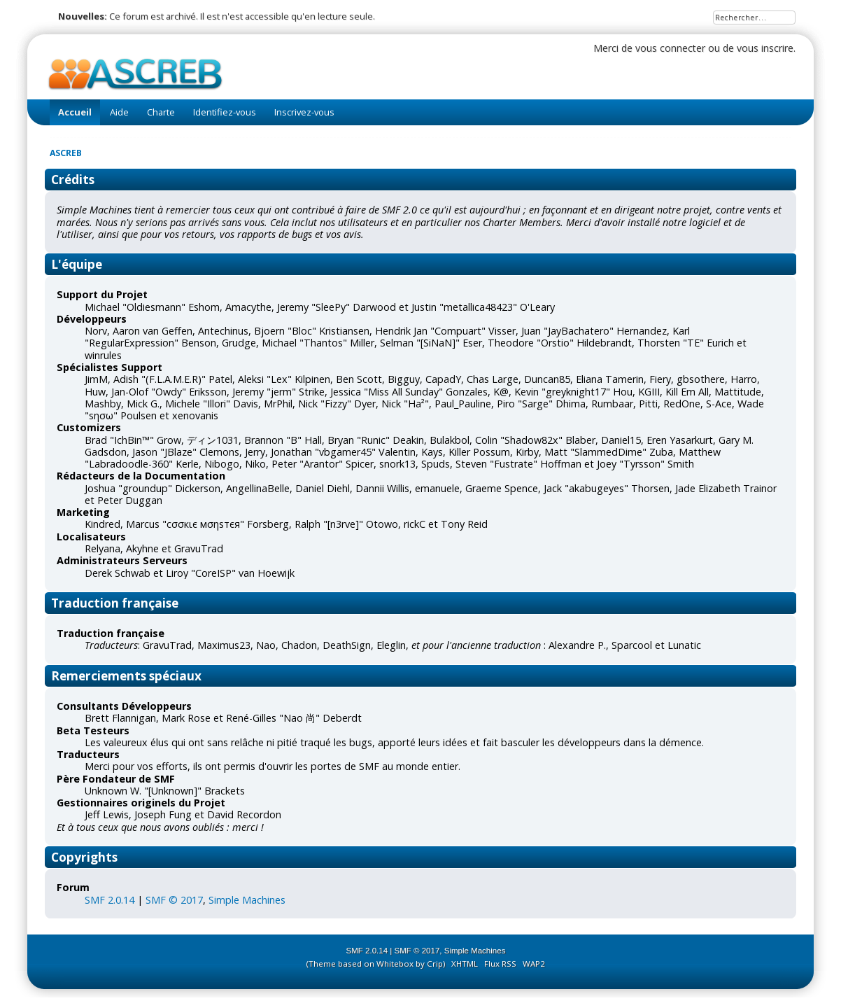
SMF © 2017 (174, 899)
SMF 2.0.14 (109, 899)
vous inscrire (765, 48)
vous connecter (670, 48)
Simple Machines (247, 899)
